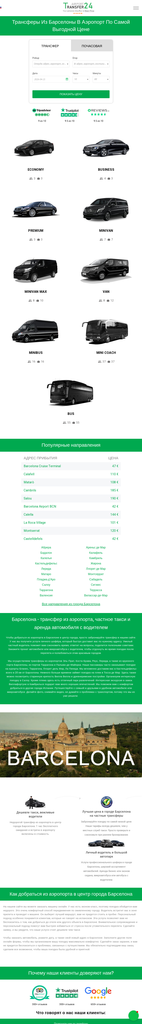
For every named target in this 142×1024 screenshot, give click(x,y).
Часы (75, 73)
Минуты (97, 73)
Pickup (35, 58)
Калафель (96, 553)
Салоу (46, 585)
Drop (75, 58)
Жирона (96, 563)
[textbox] (51, 64)
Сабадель (95, 579)
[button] (133, 1015)
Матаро (46, 574)
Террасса (96, 590)
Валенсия (46, 595)
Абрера (46, 548)
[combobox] (50, 64)
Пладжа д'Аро (46, 579)
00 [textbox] (95, 79)
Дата (34, 73)
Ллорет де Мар (96, 569)
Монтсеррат (96, 574)
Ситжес (96, 585)
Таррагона (46, 590)
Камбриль (95, 558)
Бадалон (46, 553)
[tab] (50, 45)
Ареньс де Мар (96, 548)
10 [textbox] (75, 79)
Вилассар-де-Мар (96, 595)
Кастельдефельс (46, 563)
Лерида (46, 569)
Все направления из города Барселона (71, 604)
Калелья (46, 558)
